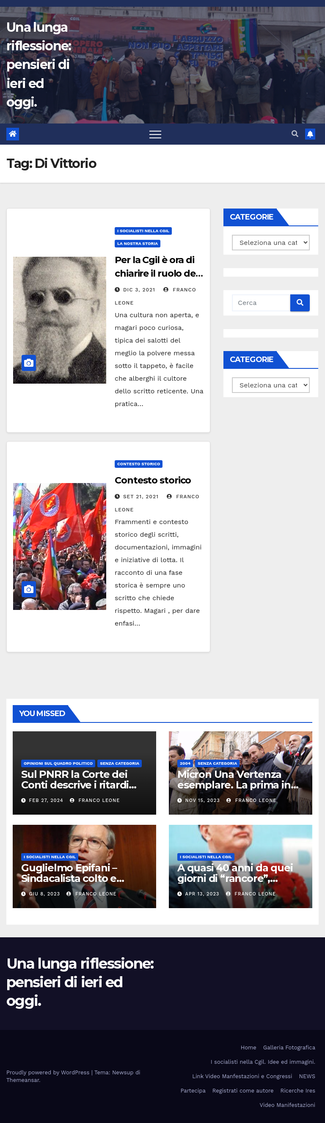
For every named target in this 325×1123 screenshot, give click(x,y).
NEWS (307, 1076)
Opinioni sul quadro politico (58, 763)
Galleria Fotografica (289, 1047)
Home (248, 1047)
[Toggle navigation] (155, 134)
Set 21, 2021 (141, 497)
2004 (185, 763)
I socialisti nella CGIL (143, 230)
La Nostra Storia (137, 243)
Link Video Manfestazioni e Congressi (242, 1076)
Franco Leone (95, 800)
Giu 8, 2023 (44, 894)
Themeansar (22, 1080)
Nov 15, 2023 (202, 800)
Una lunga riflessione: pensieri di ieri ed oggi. (38, 64)
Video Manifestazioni (287, 1105)
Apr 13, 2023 (202, 894)
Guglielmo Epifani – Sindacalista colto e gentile (69, 878)
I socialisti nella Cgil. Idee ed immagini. (263, 1062)
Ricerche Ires (298, 1090)
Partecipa (192, 1090)
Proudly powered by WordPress (48, 1072)
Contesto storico (138, 463)
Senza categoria (119, 763)
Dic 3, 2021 (139, 290)
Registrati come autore (243, 1090)
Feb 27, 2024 (46, 800)
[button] (295, 134)
